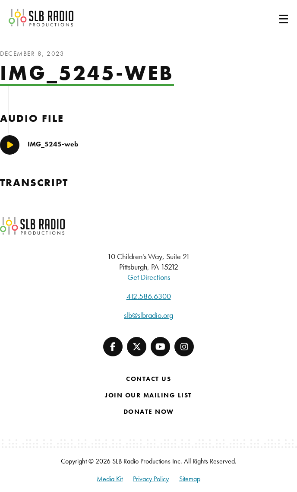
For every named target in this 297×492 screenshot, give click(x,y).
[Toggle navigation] (273, 18)
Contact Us (148, 379)
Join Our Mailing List (148, 395)
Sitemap (189, 478)
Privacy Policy (151, 478)
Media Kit (110, 478)
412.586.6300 (148, 296)
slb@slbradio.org (148, 315)
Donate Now (148, 411)
